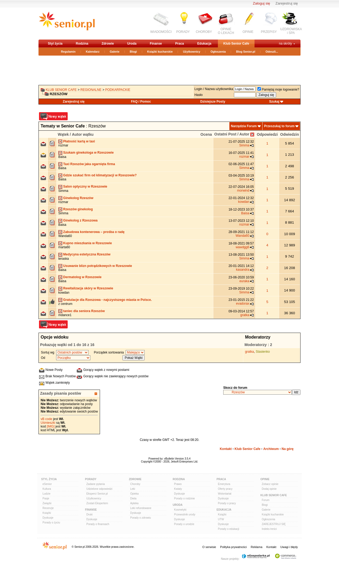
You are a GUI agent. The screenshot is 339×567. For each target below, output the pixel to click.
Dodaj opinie (269, 488)
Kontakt (226, 449)
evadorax (242, 303)
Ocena (206, 134)
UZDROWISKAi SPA (291, 31)
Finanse (156, 43)
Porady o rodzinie (184, 498)
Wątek (63, 134)
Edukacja (204, 43)
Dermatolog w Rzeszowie (82, 277)
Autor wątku (83, 134)
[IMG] (51, 426)
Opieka (134, 493)
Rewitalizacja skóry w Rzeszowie (88, 288)
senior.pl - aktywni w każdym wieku (66, 23)
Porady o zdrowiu (140, 517)
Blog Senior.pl (245, 51)
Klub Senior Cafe (236, 43)
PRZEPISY (269, 32)
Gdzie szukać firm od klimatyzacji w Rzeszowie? (100, 175)
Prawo (178, 484)
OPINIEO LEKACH (226, 31)
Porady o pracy (227, 503)
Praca (179, 43)
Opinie (264, 479)
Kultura (47, 488)
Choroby (135, 484)
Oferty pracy (225, 488)
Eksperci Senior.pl (97, 493)
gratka (244, 315)
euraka (244, 281)
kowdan (243, 202)
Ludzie (46, 493)
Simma (244, 145)
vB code (46, 419)
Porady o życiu (51, 522)
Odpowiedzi (267, 134)
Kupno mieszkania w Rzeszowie (87, 243)
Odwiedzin (289, 134)
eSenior (47, 484)
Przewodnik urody (184, 514)
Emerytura (224, 484)
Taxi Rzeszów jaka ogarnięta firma (89, 164)
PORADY (183, 32)
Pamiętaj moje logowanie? (278, 89)
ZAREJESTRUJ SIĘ (274, 524)
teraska (63, 259)
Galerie (115, 51)
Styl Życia (49, 479)
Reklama (256, 547)
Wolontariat (224, 493)
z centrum (65, 304)
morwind (243, 190)
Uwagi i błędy (289, 547)
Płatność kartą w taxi (79, 141)
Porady (91, 479)
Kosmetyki (180, 509)
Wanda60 (65, 236)
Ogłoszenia (218, 51)
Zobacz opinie (270, 484)
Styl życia (55, 43)
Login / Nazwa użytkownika (213, 89)
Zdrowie (108, 43)
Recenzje (48, 508)
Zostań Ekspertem (97, 503)
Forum (265, 500)
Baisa (62, 157)
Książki (47, 512)
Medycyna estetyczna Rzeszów (86, 254)
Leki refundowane (140, 508)
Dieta (133, 498)
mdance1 (64, 315)
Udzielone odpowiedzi (99, 488)
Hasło (198, 95)
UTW (221, 519)
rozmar (63, 145)
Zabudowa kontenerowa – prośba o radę (93, 232)
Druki (89, 514)
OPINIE (247, 32)
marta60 (64, 247)
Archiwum (271, 449)
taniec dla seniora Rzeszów (84, 311)
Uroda (132, 43)
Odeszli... (271, 51)
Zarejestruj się (286, 3)
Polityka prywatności (233, 547)
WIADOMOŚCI (161, 32)
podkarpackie (117, 90)
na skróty (285, 43)
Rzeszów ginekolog (78, 209)
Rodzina (82, 43)
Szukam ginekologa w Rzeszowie (88, 152)
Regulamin (68, 51)
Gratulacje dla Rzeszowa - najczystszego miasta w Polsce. (107, 300)
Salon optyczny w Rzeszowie (85, 186)
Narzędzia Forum (244, 126)
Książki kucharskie (159, 51)
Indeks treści (269, 528)
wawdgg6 (242, 247)
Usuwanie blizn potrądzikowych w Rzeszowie (97, 266)
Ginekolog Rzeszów (78, 198)
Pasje (46, 498)
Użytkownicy (191, 51)
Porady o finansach (97, 524)
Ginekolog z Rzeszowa (80, 220)
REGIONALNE (91, 90)
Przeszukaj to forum (279, 126)
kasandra (242, 269)
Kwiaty (178, 488)
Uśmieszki (48, 423)
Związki (47, 503)
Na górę (288, 449)
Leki (132, 488)
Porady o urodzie (184, 524)
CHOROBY (204, 32)
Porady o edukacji (228, 528)
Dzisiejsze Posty (212, 101)
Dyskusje (48, 517)
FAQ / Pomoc (141, 101)
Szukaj (274, 101)
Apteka (134, 503)
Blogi (133, 51)
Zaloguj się (261, 3)
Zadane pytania (95, 484)
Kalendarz (92, 51)
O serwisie (209, 547)
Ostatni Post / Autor (231, 134)
